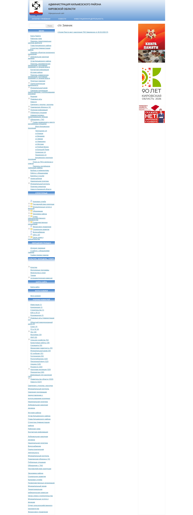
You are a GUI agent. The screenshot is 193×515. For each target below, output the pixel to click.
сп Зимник (39, 139)
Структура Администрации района (39, 49)
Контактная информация (39, 70)
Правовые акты (36, 99)
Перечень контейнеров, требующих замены (39, 167)
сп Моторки (39, 144)
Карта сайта (34, 287)
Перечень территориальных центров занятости (39, 42)
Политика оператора (38, 187)
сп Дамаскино (40, 141)
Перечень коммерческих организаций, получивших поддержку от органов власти (39, 76)
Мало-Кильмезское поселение (38, 127)
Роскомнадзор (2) (36, 315)
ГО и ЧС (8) (34, 329)
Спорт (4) (33, 327)
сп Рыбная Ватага (42, 147)
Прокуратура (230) (37, 372)
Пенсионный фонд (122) (39, 361)
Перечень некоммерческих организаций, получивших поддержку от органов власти (39, 65)
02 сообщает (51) (36, 353)
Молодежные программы (39, 270)
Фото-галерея (35, 296)
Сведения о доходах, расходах (41, 104)
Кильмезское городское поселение (40, 158)
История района (36, 72)
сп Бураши (39, 133)
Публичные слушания (38, 113)
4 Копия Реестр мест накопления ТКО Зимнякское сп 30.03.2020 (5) (83, 32)
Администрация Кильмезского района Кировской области (74, 6)
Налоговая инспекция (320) (40, 369)
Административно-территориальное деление (38, 116)
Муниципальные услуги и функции (40, 208)
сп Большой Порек (42, 150)
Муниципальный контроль (40, 184)
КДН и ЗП (36, 235)
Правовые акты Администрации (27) (41, 319)
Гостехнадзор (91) (37, 356)
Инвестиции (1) (36, 305)
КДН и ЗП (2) (35, 313)
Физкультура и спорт (38, 273)
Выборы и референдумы (39, 170)
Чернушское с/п (41, 131)
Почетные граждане (37, 81)
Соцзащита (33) (36, 345)
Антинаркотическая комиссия (41, 278)
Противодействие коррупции (43, 204)
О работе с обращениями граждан (38, 251)
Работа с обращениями (39, 173)
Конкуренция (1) (36, 307)
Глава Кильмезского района (40, 46)
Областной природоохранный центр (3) (40, 323)
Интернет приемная (37, 248)
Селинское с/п (40, 152)
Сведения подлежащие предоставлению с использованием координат (41, 92)
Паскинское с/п (41, 155)
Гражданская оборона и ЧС (40, 107)
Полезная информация (39, 110)
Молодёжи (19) (36, 335)
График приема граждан (39, 255)
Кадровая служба (39, 202)
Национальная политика (39, 181)
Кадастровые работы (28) (40, 343)
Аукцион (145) (35, 364)
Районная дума (36, 39)
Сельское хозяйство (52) (39, 340)
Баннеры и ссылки (37, 176)
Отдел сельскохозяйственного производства (36, 218)
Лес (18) (33, 332)
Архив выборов (36, 178)
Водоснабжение (39, 232)
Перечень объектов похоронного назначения (41, 53)
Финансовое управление (42, 227)
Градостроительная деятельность (36, 84)
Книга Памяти (35, 36)
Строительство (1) (37, 310)
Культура (33, 267)
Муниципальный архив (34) (40, 351)
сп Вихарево (39, 136)
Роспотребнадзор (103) (39, 359)
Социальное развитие (41, 229)
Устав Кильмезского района (40, 61)
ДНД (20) (33, 337)
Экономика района (40, 214)
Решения (33, 96)
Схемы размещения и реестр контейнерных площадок (41, 123)
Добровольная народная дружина (38, 57)
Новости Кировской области (40, 189)
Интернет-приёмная (41, 19)
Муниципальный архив (38, 88)
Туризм (33, 275)
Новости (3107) (36, 382)
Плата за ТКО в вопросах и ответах (40, 162)
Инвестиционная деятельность (88, 19)
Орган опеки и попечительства (35, 238)
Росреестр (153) (36, 367)
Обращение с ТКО (37, 120)
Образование (38, 211)
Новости (62, 19)
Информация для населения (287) (40, 375)
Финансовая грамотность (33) (41, 348)
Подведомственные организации (38, 223)
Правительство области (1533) (41, 379)
